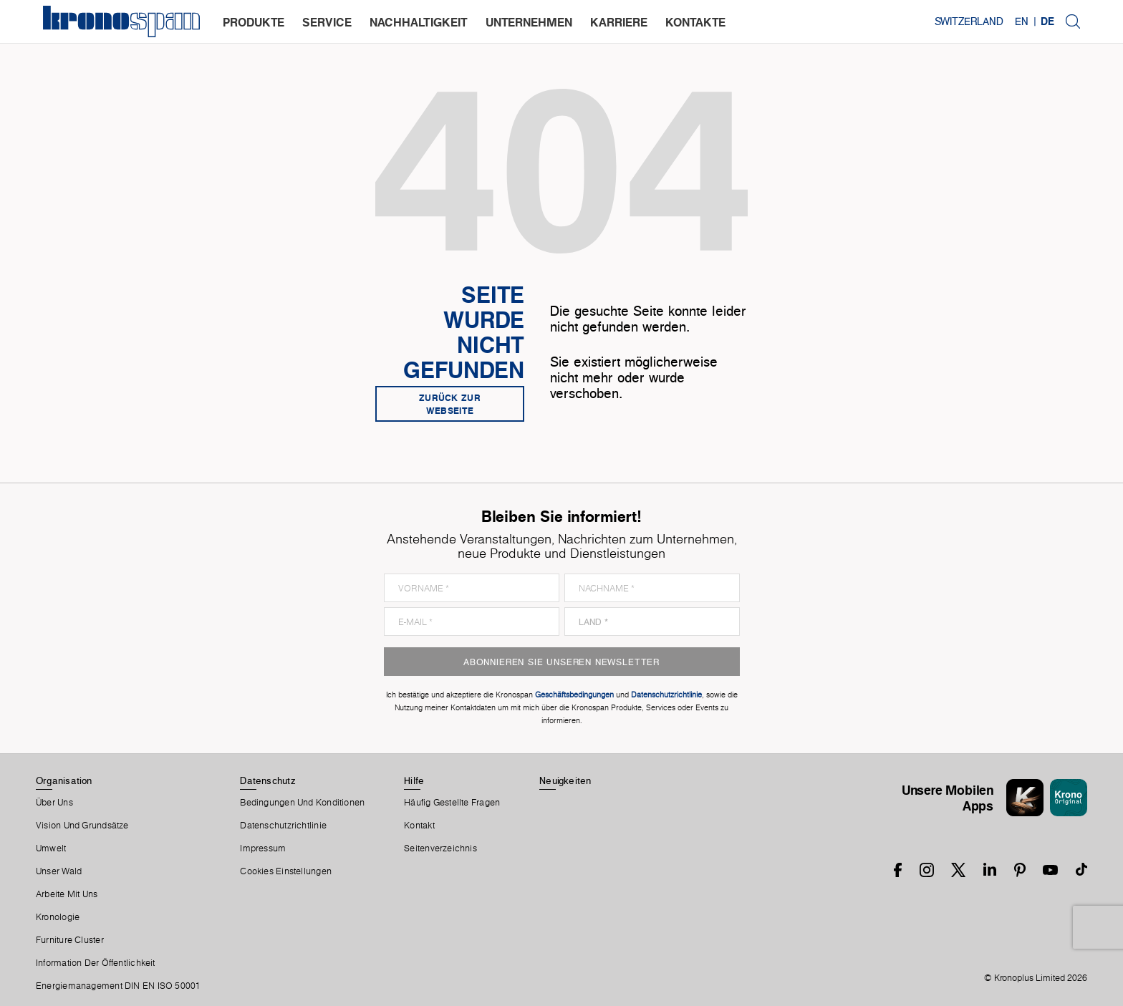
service (327, 22)
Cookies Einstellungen (286, 871)
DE (1047, 21)
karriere (618, 22)
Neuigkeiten (565, 780)
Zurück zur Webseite (450, 404)
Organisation (64, 780)
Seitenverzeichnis (440, 848)
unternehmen (529, 22)
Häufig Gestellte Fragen (452, 802)
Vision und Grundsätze (82, 825)
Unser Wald (59, 871)
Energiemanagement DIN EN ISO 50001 (118, 986)
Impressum (263, 848)
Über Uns (54, 802)
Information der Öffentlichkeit (95, 963)
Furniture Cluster (70, 940)
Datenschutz (267, 780)
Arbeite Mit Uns (66, 894)
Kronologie (57, 917)
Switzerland (969, 21)
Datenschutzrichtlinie (283, 825)
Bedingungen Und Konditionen (302, 802)
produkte (253, 22)
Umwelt (51, 848)
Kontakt (419, 825)
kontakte (695, 22)
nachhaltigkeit (419, 22)
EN (1021, 21)
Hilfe (414, 780)
